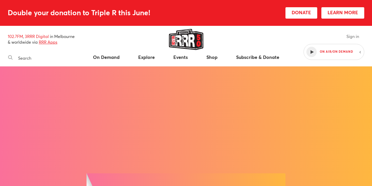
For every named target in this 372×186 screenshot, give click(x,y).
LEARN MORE (343, 12)
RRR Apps (48, 42)
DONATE (301, 12)
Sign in (352, 36)
